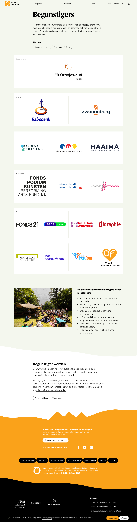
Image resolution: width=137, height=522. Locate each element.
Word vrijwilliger (41, 398)
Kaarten (67, 3)
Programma (38, 3)
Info (93, 3)
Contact (113, 460)
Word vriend (57, 398)
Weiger (124, 518)
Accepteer (112, 518)
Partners (116, 3)
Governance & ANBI (62, 47)
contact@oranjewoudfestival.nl (103, 502)
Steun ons (42, 460)
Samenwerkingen (42, 47)
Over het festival (27, 460)
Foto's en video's (74, 460)
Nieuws (109, 3)
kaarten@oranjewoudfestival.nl (103, 506)
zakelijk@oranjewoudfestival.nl (51, 389)
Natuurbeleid (90, 460)
